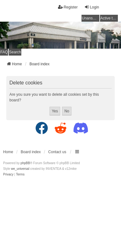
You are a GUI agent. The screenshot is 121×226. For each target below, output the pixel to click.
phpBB (25, 163)
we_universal (20, 168)
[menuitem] (8, 174)
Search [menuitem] (15, 52)
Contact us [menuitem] (57, 152)
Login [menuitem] (91, 7)
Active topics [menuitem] (109, 18)
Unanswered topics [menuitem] (90, 18)
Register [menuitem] (68, 7)
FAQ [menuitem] (4, 52)
